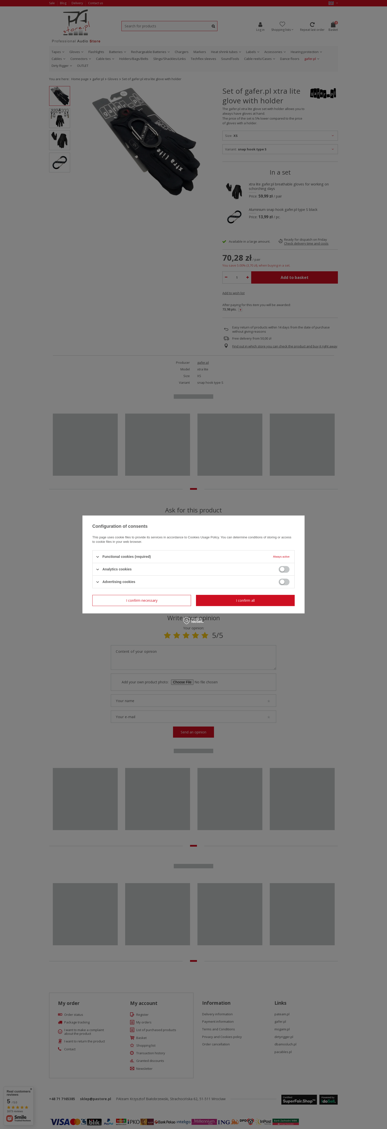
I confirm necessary (141, 600)
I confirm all (245, 600)
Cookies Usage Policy (203, 537)
